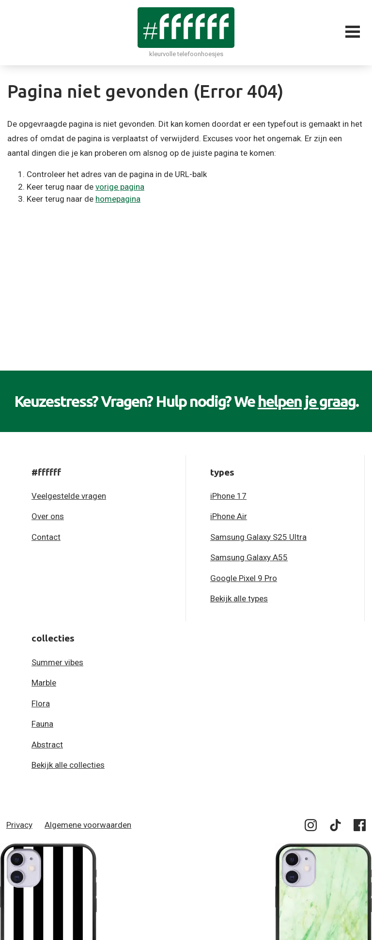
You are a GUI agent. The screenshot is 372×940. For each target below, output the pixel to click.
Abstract (47, 744)
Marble (43, 682)
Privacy (19, 825)
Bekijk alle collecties (68, 765)
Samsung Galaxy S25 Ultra (258, 537)
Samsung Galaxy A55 (249, 557)
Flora (40, 703)
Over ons (47, 516)
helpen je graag (307, 401)
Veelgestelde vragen (68, 496)
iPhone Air (228, 516)
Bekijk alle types (239, 598)
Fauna (42, 724)
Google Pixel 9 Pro (243, 578)
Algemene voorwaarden (88, 825)
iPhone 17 (228, 496)
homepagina (117, 199)
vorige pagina (119, 187)
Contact (46, 537)
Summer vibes (57, 662)
